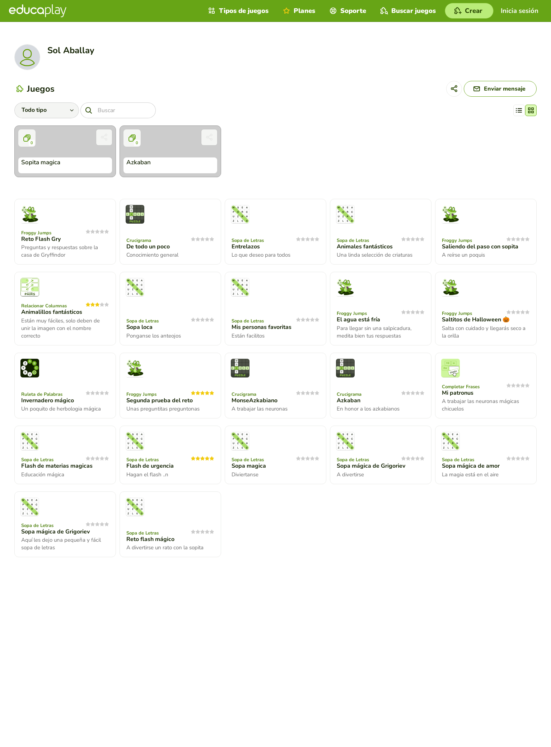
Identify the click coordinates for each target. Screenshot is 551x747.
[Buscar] (118, 110)
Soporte (347, 10)
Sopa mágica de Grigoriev (371, 466)
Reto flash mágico (150, 539)
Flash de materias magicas (57, 466)
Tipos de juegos (237, 10)
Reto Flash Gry (41, 239)
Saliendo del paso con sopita (480, 246)
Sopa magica (249, 466)
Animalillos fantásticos (51, 312)
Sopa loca (139, 327)
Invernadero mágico (47, 400)
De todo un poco (148, 246)
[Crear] (469, 11)
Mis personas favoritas (261, 327)
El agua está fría (358, 319)
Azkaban (348, 400)
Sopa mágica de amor (471, 466)
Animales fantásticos (365, 246)
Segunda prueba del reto (159, 400)
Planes (298, 10)
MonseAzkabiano (254, 400)
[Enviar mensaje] (500, 89)
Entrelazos (246, 246)
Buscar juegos (407, 10)
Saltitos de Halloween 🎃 (476, 319)
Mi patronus (457, 393)
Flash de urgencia (150, 466)
